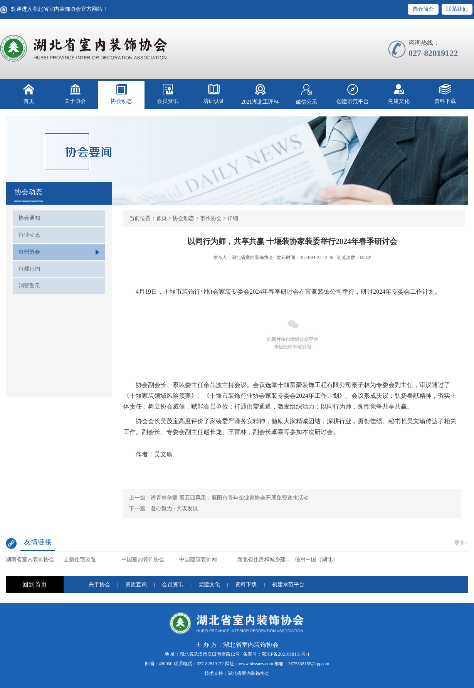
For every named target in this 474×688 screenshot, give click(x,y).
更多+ (461, 543)
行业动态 (29, 235)
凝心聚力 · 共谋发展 (174, 508)
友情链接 (38, 542)
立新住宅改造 (80, 559)
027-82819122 (210, 663)
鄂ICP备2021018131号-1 (286, 654)
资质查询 (136, 584)
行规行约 (29, 269)
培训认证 (214, 94)
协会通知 (29, 218)
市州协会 (29, 252)
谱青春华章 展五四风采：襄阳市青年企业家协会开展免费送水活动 (230, 498)
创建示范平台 (352, 94)
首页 (29, 94)
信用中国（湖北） (316, 559)
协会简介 (423, 9)
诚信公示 (306, 94)
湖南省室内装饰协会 (30, 559)
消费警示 (29, 286)
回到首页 (34, 584)
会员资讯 (167, 94)
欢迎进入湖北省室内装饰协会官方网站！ (59, 9)
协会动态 (121, 94)
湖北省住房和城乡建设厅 (266, 559)
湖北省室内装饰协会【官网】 (84, 48)
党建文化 (399, 94)
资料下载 (445, 94)
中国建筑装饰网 (198, 559)
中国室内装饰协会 (143, 559)
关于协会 (75, 94)
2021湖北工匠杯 (260, 94)
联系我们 (457, 9)
